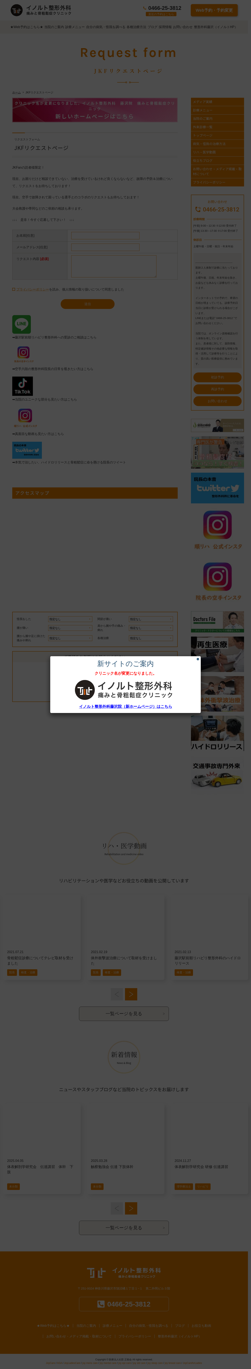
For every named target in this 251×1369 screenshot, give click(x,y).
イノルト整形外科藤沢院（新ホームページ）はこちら (125, 706)
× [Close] (198, 659)
